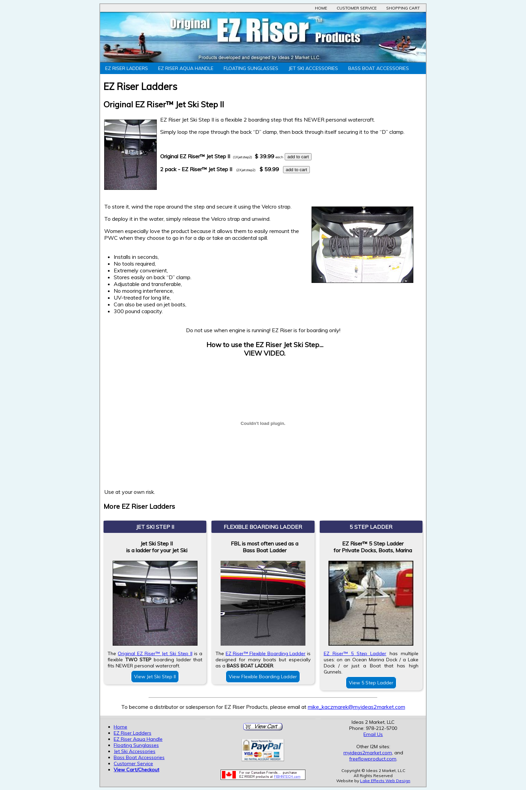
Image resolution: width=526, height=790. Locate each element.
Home (321, 8)
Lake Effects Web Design (385, 780)
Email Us (373, 734)
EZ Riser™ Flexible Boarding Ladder (266, 653)
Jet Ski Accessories (313, 68)
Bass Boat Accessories (378, 68)
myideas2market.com (367, 753)
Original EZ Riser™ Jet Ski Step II (155, 653)
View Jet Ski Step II (155, 677)
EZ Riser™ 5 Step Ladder (355, 653)
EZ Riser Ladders (126, 68)
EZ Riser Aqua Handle (185, 68)
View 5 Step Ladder (371, 683)
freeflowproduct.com (372, 759)
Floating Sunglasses (251, 68)
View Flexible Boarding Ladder (263, 677)
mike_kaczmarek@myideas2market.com (356, 706)
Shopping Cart (403, 8)
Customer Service (357, 8)
